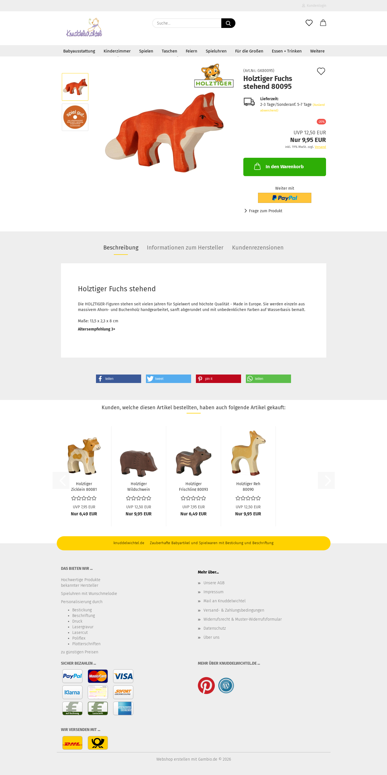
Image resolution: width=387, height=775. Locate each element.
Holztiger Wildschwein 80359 (138, 486)
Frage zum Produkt (265, 211)
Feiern (191, 51)
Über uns (212, 637)
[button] (323, 23)
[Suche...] (228, 23)
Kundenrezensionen (258, 247)
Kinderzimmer (117, 51)
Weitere (317, 51)
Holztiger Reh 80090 (248, 486)
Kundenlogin (314, 6)
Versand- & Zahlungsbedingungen (234, 610)
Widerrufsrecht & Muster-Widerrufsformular (243, 619)
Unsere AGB (214, 583)
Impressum (214, 592)
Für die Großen (249, 51)
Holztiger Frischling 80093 (193, 486)
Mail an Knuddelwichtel (225, 601)
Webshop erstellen (173, 759)
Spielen (146, 51)
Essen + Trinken (287, 51)
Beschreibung (120, 247)
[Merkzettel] (309, 23)
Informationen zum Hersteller (185, 247)
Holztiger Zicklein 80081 (84, 486)
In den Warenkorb (278, 166)
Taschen (169, 51)
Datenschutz (215, 628)
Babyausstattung (79, 51)
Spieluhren (216, 51)
